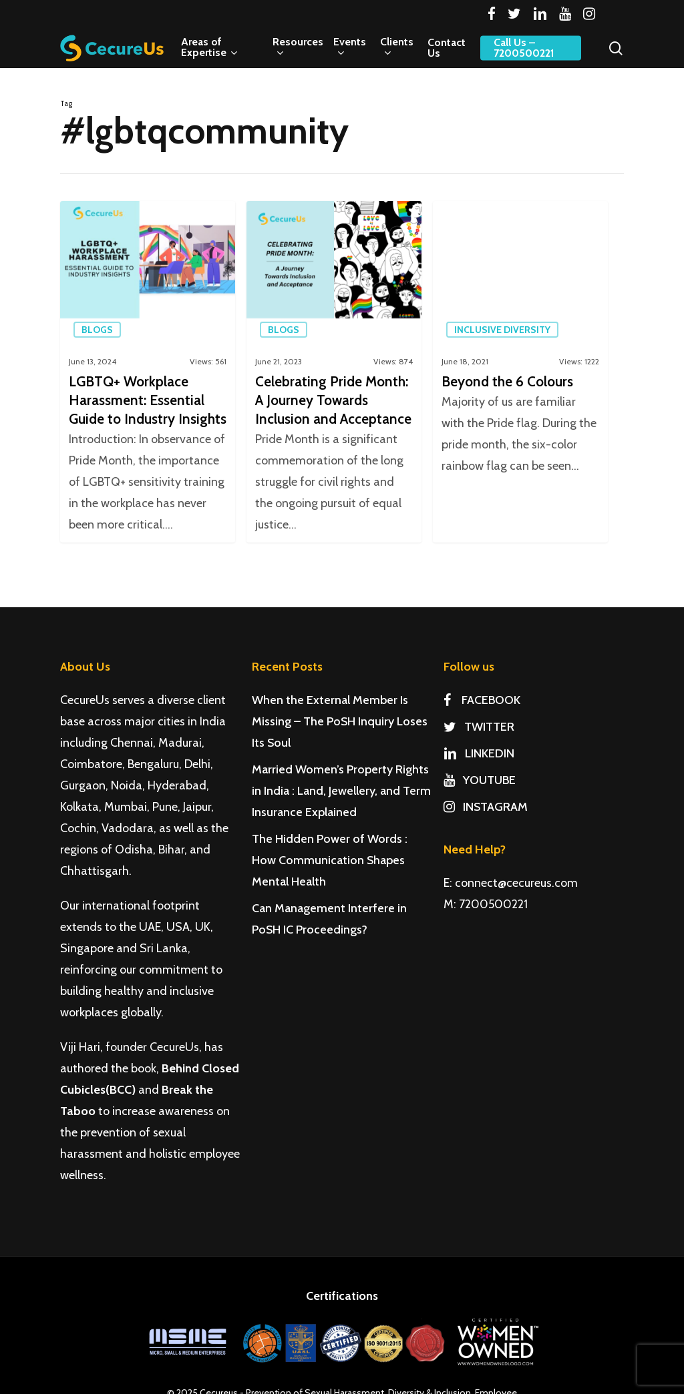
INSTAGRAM (486, 806)
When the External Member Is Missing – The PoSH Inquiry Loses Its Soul (340, 721)
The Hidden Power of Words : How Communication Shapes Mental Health (329, 860)
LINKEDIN (479, 753)
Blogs (97, 330)
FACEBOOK (482, 700)
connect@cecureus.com (516, 883)
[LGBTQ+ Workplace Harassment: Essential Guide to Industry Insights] (147, 371)
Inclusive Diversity (502, 330)
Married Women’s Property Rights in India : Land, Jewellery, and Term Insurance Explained (341, 790)
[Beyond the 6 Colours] (520, 371)
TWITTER (479, 726)
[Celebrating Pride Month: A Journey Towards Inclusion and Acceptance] (333, 371)
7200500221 (493, 904)
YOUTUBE (480, 780)
